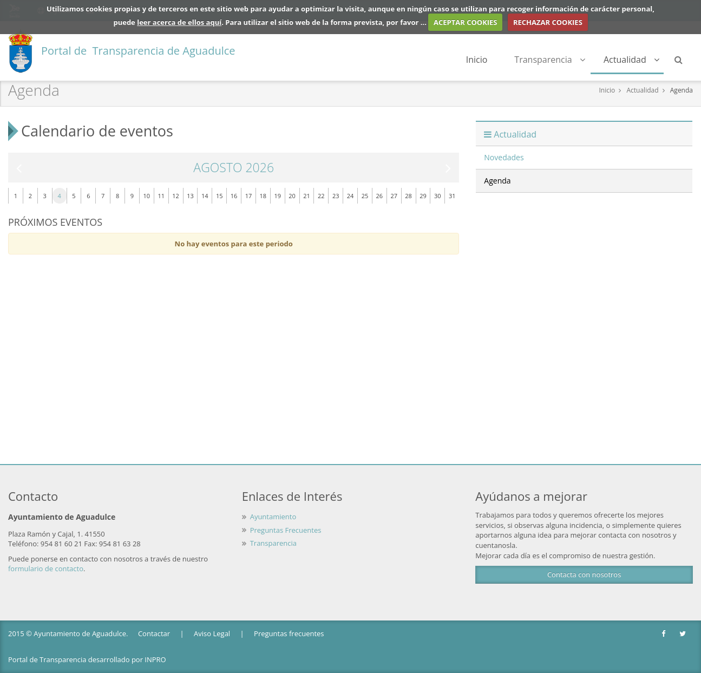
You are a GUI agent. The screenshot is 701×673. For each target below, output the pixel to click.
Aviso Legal (212, 633)
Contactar (154, 633)
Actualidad (631, 60)
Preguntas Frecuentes (286, 530)
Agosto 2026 (233, 167)
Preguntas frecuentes (289, 633)
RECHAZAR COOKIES (547, 22)
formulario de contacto (45, 568)
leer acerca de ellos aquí (179, 22)
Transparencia (549, 60)
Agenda (681, 90)
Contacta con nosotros (584, 574)
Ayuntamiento (273, 516)
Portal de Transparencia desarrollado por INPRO (87, 659)
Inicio (477, 60)
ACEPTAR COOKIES (465, 22)
